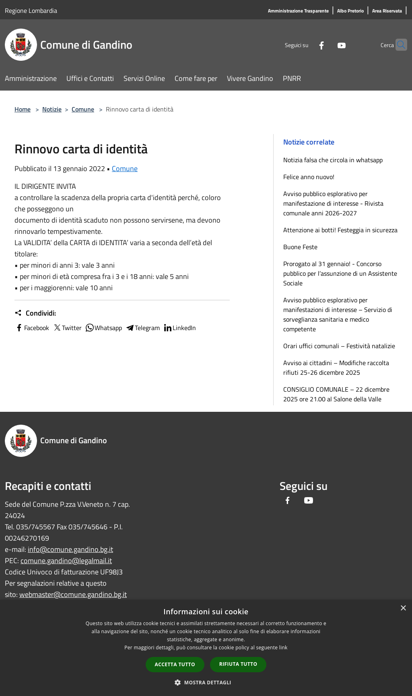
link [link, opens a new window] (283, 647)
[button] (206, 682)
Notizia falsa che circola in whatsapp (333, 160)
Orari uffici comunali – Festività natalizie (339, 346)
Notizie (52, 109)
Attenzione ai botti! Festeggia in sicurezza (340, 230)
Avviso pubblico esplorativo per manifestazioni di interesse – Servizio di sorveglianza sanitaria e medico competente (337, 314)
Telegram (142, 328)
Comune (83, 109)
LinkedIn (179, 328)
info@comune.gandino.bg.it (70, 549)
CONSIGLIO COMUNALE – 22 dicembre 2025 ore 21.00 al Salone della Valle (336, 394)
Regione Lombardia (31, 10)
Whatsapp (103, 328)
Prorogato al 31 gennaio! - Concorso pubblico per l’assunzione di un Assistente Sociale (340, 273)
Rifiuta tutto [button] (238, 664)
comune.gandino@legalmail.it (66, 560)
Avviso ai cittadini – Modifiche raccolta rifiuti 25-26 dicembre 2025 (336, 367)
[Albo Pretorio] (350, 11)
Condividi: (35, 313)
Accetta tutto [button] (175, 664)
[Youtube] (326, 44)
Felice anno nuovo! (308, 177)
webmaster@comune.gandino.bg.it (73, 594)
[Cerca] (397, 44)
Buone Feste (300, 247)
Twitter (67, 328)
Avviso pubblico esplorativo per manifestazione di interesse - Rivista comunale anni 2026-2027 (333, 203)
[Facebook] (306, 44)
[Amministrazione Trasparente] (298, 11)
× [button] (403, 608)
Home (22, 109)
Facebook (31, 328)
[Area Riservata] (387, 11)
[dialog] (206, 648)
